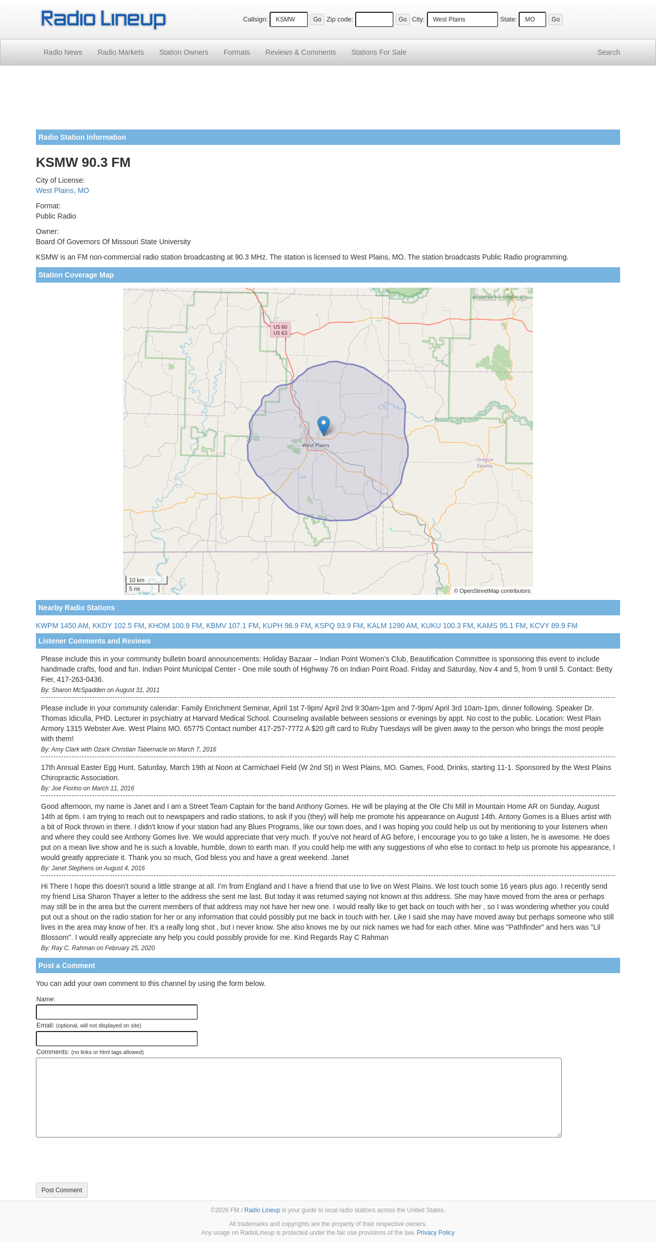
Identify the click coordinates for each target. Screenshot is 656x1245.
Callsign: (255, 19)
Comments (300, 52)
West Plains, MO (62, 190)
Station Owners (184, 52)
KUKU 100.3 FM (447, 625)
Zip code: (339, 19)
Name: (45, 999)
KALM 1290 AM (392, 625)
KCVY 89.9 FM (554, 625)
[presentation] (114, 1160)
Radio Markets (120, 52)
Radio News (63, 52)
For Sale (379, 52)
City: (418, 19)
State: (508, 19)
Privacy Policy (436, 1232)
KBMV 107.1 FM (232, 625)
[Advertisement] (328, 101)
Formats (236, 52)
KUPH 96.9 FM (286, 625)
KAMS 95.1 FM (501, 625)
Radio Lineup (262, 1210)
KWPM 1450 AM (62, 625)
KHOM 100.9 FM (175, 625)
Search (609, 52)
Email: (88, 1025)
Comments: (90, 1052)
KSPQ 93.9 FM (339, 625)
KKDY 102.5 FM (118, 625)
